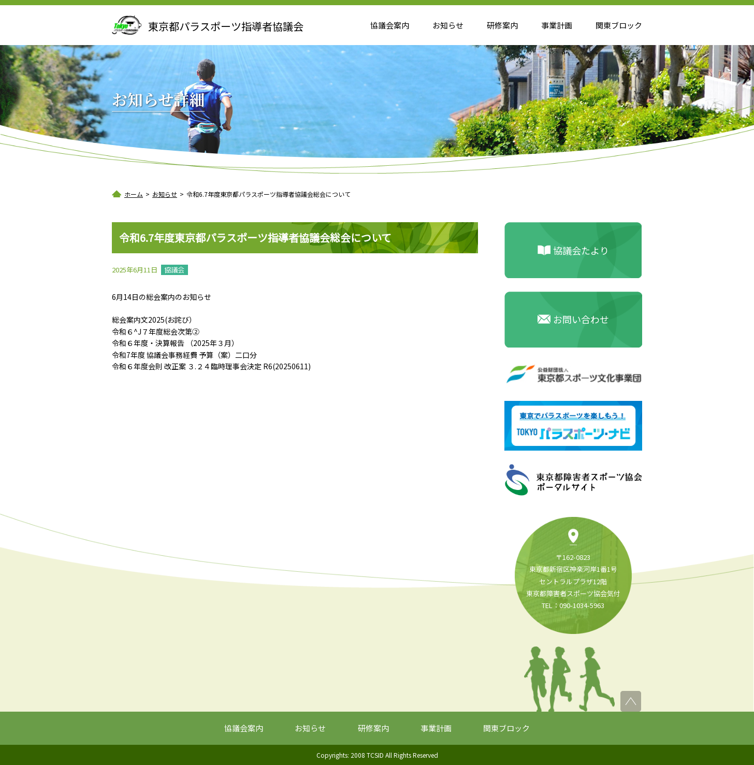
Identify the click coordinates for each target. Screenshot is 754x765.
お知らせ (447, 25)
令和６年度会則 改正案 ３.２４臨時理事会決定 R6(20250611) (211, 366)
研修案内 (502, 25)
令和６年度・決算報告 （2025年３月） (175, 343)
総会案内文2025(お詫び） (154, 319)
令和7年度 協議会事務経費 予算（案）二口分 (184, 355)
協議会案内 (389, 25)
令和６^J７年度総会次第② (155, 331)
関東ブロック (619, 25)
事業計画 (556, 25)
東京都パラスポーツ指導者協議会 (225, 26)
